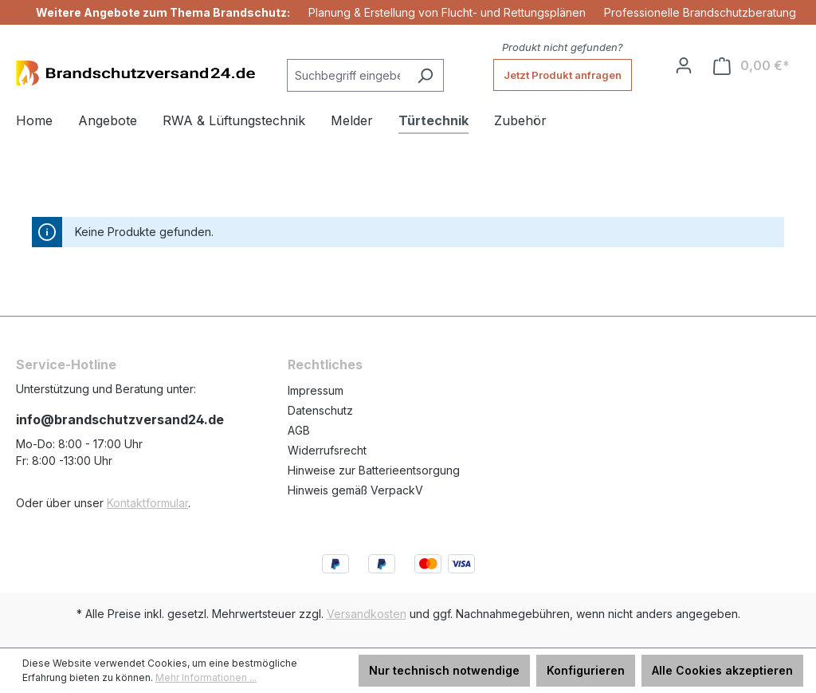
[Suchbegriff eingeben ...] (347, 75)
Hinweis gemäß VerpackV (355, 490)
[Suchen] (425, 75)
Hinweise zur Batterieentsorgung (374, 470)
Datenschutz (320, 410)
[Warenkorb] (751, 65)
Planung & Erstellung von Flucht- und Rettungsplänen (447, 12)
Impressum (315, 390)
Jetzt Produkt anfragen (563, 75)
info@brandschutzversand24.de (120, 419)
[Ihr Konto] (684, 65)
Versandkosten (366, 613)
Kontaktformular (147, 503)
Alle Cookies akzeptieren (722, 670)
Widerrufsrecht (327, 450)
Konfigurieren (586, 670)
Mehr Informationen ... (206, 677)
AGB (299, 430)
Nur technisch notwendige (444, 670)
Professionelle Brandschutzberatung (700, 12)
